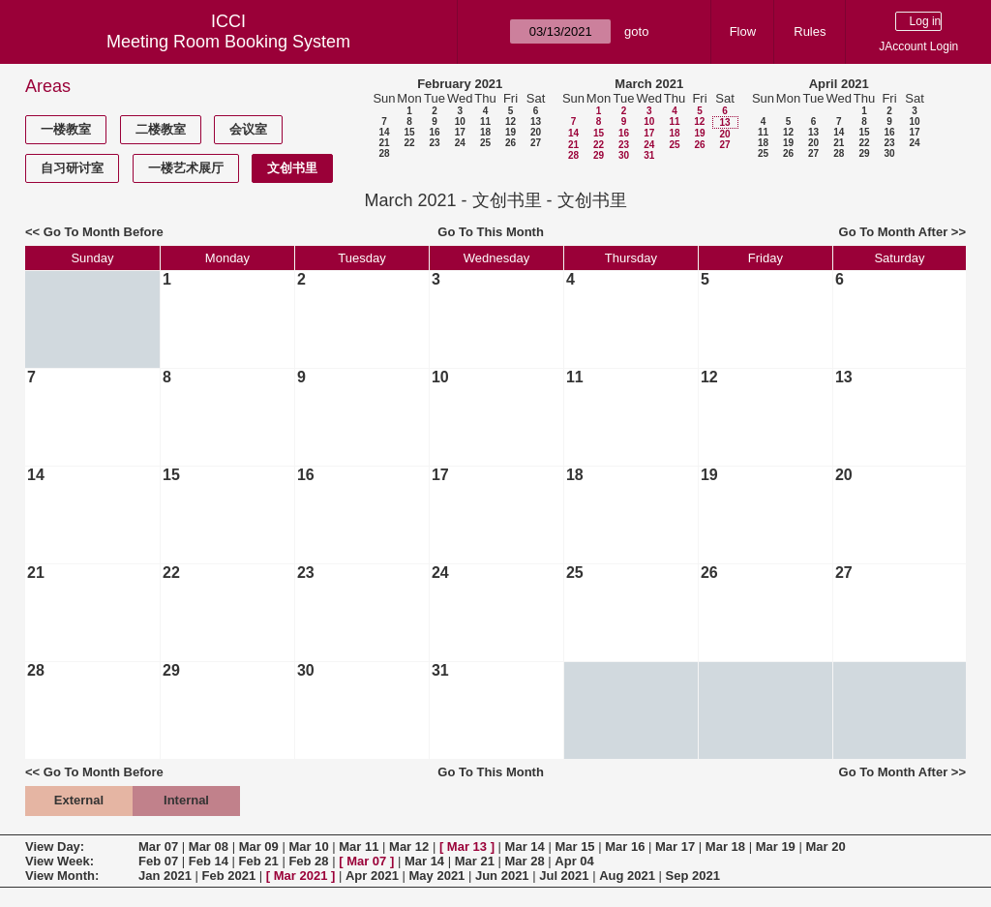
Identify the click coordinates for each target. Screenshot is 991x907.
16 (434, 132)
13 (535, 121)
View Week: (59, 861)
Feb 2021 (229, 875)
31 (649, 155)
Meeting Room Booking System (228, 41)
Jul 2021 (563, 875)
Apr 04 (574, 861)
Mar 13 (467, 846)
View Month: (62, 875)
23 (434, 142)
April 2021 (839, 83)
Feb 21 (259, 861)
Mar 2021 (301, 875)
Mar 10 (308, 846)
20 (535, 132)
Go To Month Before (104, 232)
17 (460, 132)
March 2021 (649, 83)
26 (510, 142)
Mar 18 (725, 846)
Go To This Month (490, 232)
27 (535, 142)
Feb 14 (208, 861)
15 (409, 132)
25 (485, 142)
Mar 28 (525, 861)
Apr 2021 (372, 875)
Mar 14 (525, 846)
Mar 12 (409, 846)
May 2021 (437, 875)
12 (510, 121)
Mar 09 (259, 846)
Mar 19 (776, 846)
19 (510, 132)
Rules (810, 31)
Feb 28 (308, 861)
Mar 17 (675, 846)
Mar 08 (208, 846)
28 (383, 153)
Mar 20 (825, 846)
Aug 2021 (627, 875)
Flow (743, 31)
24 (460, 142)
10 (460, 121)
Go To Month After (893, 232)
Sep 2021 (693, 875)
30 (623, 155)
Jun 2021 (502, 875)
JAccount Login (918, 46)
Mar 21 (475, 861)
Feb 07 (158, 861)
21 (383, 142)
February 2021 (459, 83)
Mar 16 (625, 846)
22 (409, 142)
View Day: (54, 846)
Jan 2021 (165, 875)
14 (383, 132)
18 (485, 132)
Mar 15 (574, 846)
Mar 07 (158, 846)
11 (485, 121)
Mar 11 (358, 846)
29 (598, 155)
